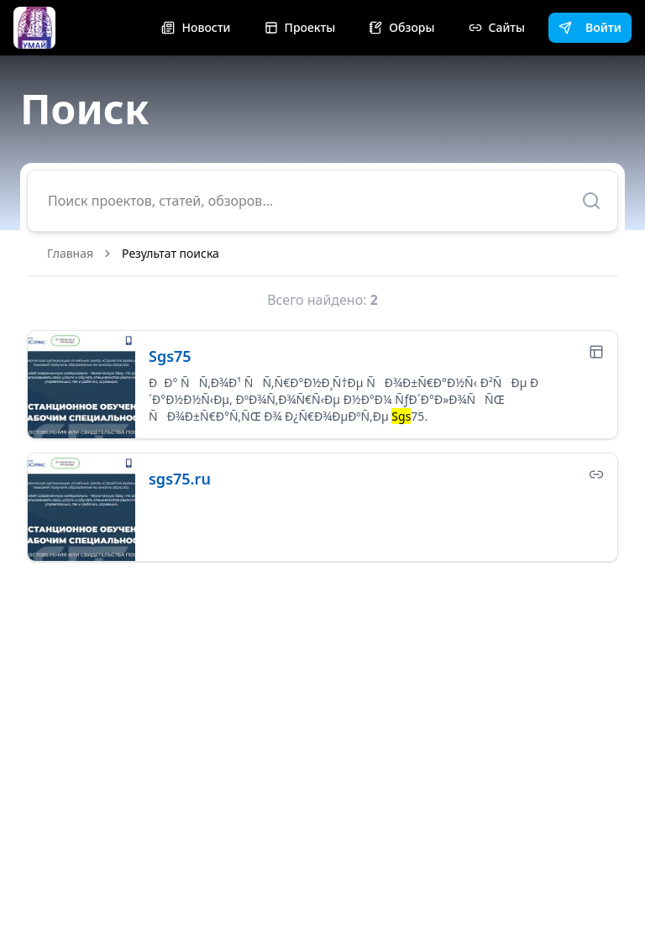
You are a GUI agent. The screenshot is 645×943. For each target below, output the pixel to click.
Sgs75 (170, 356)
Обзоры (401, 27)
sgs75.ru (180, 479)
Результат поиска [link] (170, 253)
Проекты (300, 27)
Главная (70, 253)
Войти (589, 27)
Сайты (497, 27)
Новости (195, 27)
